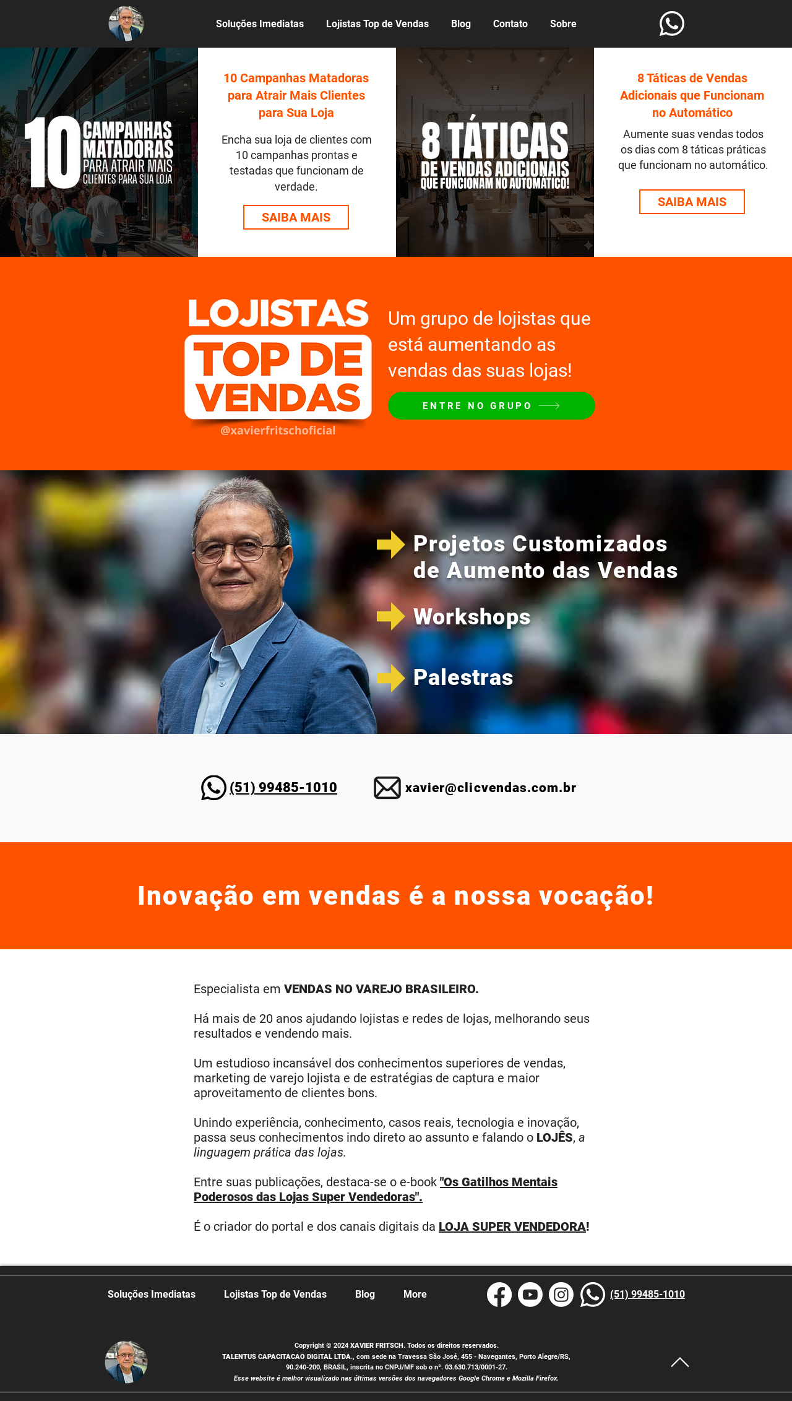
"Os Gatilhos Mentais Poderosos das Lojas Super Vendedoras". (375, 1189)
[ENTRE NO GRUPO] (491, 406)
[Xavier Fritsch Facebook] (499, 1294)
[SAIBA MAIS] (296, 217)
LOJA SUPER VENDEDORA (512, 1226)
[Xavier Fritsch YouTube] (530, 1294)
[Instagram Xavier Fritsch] (561, 1294)
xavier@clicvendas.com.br (491, 787)
